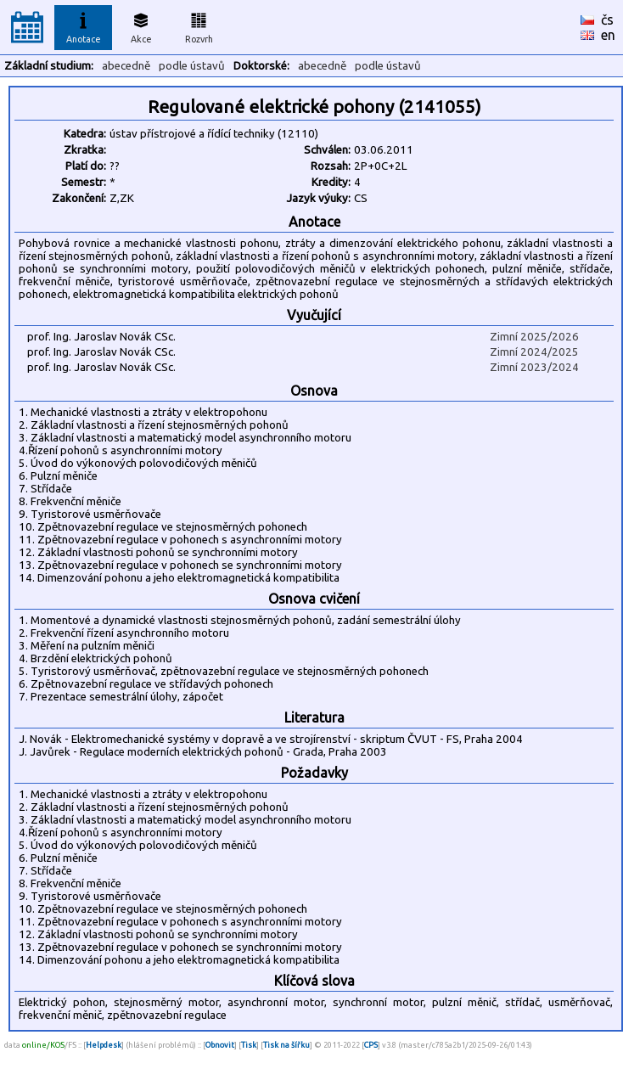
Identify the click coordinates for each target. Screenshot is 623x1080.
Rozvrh (199, 25)
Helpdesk (103, 1044)
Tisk (248, 1044)
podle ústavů (192, 65)
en (608, 34)
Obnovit (219, 1044)
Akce (140, 25)
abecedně (126, 65)
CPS (371, 1044)
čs (607, 19)
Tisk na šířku (286, 1044)
